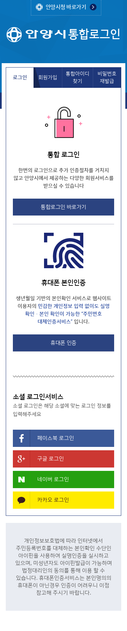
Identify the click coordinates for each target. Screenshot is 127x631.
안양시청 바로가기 (66, 7)
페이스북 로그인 (55, 438)
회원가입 (47, 77)
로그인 (20, 77)
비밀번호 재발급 (107, 77)
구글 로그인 (50, 459)
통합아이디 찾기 (77, 77)
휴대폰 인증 (63, 343)
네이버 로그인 (53, 479)
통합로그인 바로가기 (63, 207)
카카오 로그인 (53, 500)
